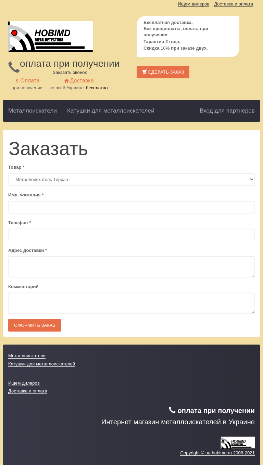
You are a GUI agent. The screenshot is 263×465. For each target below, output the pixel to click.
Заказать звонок (70, 72)
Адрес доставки (27, 250)
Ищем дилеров (194, 4)
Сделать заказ (163, 72)
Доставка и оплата (233, 4)
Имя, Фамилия (26, 194)
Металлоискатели (32, 110)
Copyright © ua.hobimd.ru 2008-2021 (217, 452)
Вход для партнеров (227, 110)
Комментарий (23, 286)
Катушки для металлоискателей (110, 110)
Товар (16, 167)
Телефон (19, 222)
